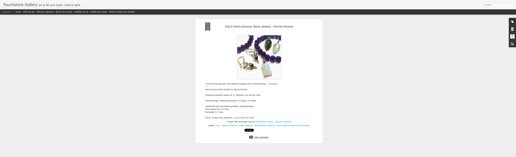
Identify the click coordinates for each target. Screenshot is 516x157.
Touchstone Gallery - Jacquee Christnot (273, 64)
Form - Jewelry (221, 68)
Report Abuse (275, 155)
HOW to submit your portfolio (122, 12)
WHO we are (29, 12)
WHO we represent (45, 12)
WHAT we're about (64, 12)
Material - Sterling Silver (256, 68)
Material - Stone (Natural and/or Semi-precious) (289, 68)
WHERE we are (81, 12)
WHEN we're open (98, 12)
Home (18, 12)
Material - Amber (236, 68)
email (236, 60)
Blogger (267, 155)
